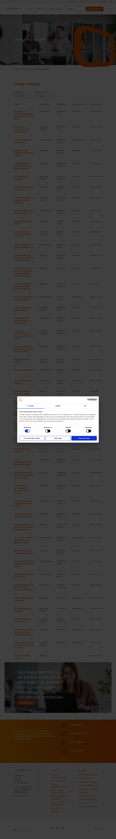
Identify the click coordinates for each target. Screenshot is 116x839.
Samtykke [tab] (31, 406)
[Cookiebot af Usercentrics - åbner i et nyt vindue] (89, 399)
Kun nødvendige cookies (32, 438)
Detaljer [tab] (58, 406)
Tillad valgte (58, 438)
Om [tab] (85, 406)
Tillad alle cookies (84, 438)
